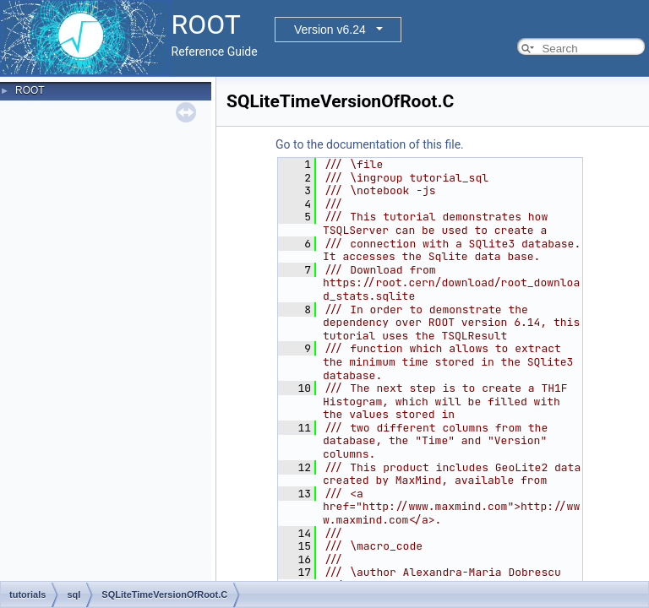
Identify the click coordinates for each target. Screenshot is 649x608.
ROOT (30, 90)
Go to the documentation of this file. (369, 144)
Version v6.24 (330, 29)
